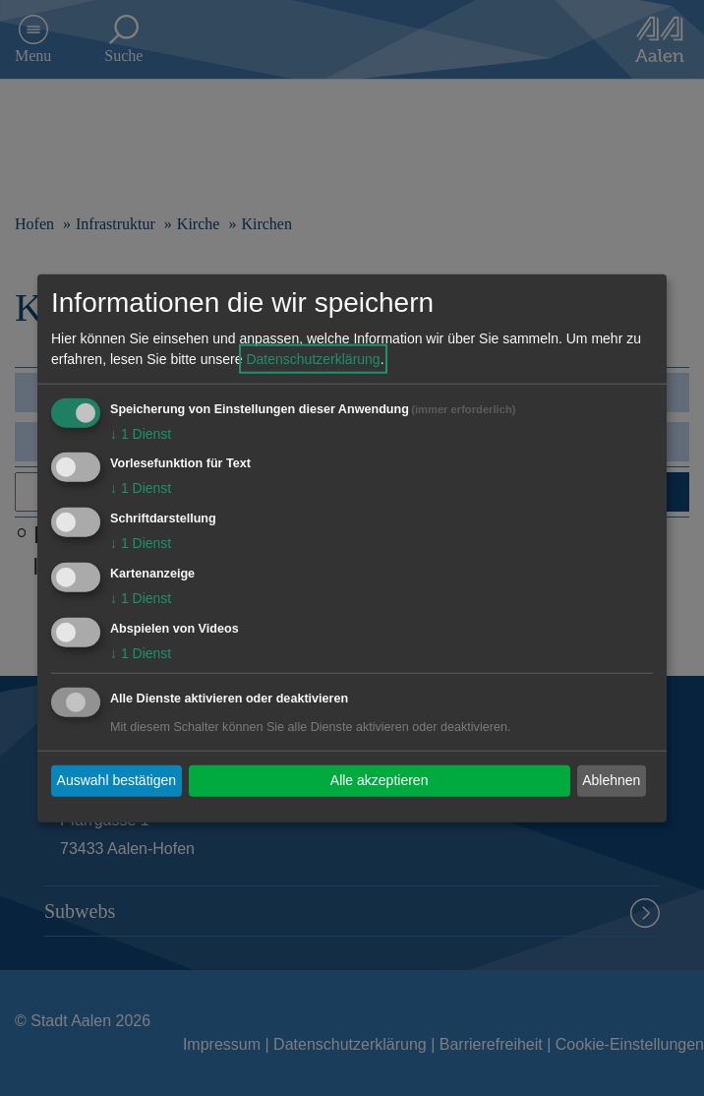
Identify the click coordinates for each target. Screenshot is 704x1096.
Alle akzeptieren (379, 780)
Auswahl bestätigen (116, 780)
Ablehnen (611, 780)
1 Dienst (140, 433)
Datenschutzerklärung (313, 358)
